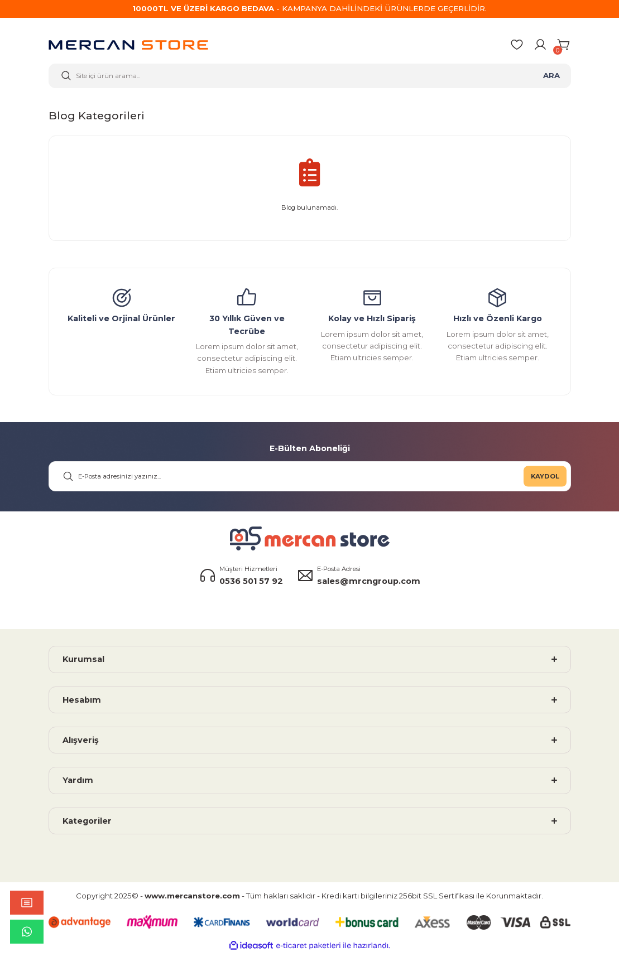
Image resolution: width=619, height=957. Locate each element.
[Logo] (128, 47)
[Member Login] (540, 46)
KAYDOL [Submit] (545, 480)
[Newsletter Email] (310, 480)
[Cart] (564, 46)
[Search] (310, 77)
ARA (551, 76)
